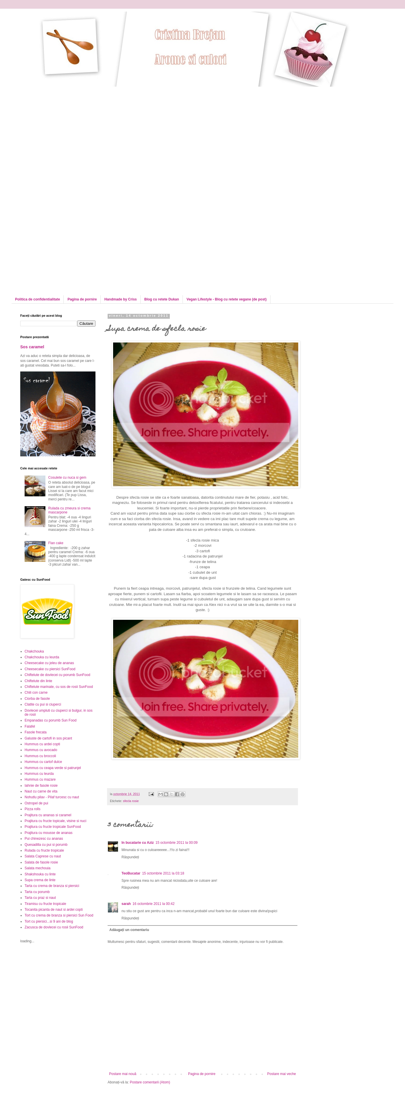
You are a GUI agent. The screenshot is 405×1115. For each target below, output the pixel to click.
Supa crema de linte (40, 880)
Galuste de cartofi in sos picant (48, 738)
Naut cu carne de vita (41, 791)
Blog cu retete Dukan (161, 299)
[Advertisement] (54, 141)
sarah (126, 904)
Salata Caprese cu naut (43, 856)
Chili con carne (36, 693)
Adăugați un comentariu (129, 930)
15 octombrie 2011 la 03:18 (163, 873)
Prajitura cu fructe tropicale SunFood (53, 827)
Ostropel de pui (36, 803)
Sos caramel (32, 347)
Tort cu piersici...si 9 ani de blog (49, 921)
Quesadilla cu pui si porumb (46, 845)
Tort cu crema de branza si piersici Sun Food (59, 915)
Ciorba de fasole (37, 699)
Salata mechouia (37, 868)
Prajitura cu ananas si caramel (48, 815)
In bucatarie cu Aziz (138, 843)
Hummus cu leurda (39, 774)
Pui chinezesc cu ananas (44, 839)
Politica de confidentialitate (37, 299)
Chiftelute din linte (38, 681)
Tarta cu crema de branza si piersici (52, 886)
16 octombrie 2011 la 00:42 (153, 904)
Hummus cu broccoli (40, 756)
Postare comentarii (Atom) (150, 1082)
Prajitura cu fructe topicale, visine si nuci (55, 821)
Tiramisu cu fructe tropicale (45, 904)
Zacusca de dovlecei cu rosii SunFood (54, 927)
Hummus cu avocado (41, 750)
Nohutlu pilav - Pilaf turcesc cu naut (52, 797)
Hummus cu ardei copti (42, 744)
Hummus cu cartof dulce (43, 762)
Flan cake (55, 543)
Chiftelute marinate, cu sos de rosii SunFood (59, 687)
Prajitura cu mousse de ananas (48, 833)
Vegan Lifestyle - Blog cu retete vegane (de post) (227, 299)
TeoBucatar (131, 873)
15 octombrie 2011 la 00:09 (177, 843)
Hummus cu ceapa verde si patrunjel (53, 768)
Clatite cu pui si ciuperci (43, 704)
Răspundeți (130, 857)
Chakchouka (34, 651)
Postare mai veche (281, 1074)
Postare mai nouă (122, 1074)
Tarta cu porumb (37, 892)
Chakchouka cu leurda (42, 657)
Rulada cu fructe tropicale (44, 850)
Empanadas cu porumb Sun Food (50, 720)
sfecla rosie (131, 801)
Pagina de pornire (82, 299)
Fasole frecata (36, 732)
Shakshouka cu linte (40, 874)
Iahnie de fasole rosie (41, 786)
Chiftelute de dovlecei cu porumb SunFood (57, 675)
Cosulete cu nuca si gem (67, 477)
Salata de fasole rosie (41, 862)
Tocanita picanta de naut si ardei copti (54, 910)
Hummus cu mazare (40, 779)
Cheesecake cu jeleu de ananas (49, 663)
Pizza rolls (33, 809)
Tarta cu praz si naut (40, 898)
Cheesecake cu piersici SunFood (50, 669)
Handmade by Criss (120, 299)
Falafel (30, 726)
